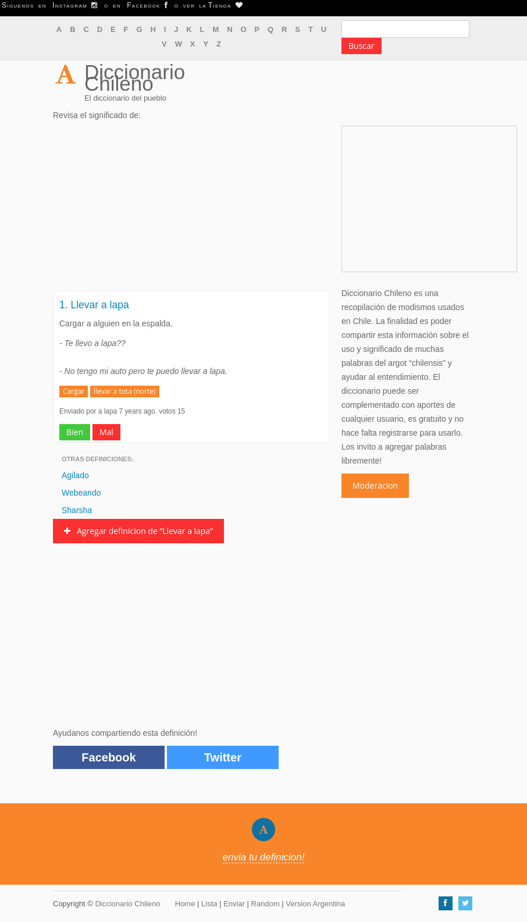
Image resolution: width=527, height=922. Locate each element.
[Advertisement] (191, 209)
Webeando (81, 492)
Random (265, 903)
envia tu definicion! (264, 857)
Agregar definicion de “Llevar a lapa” (138, 530)
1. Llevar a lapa (94, 305)
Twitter (222, 757)
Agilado (75, 475)
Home (185, 903)
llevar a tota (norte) (124, 391)
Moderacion (375, 485)
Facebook (108, 757)
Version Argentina (315, 903)
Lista (209, 903)
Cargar (73, 391)
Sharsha (77, 510)
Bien (74, 431)
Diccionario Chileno (134, 77)
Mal (106, 431)
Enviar (234, 903)
